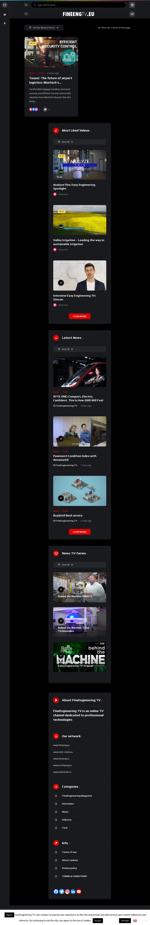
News (32, 73)
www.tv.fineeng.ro (62, 765)
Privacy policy (69, 868)
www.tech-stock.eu (63, 752)
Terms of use (69, 852)
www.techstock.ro (62, 772)
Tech (41, 73)
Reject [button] (9, 915)
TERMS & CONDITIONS (74, 876)
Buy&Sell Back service (68, 515)
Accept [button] (98, 920)
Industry (67, 819)
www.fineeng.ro (61, 758)
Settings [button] (125, 920)
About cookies (70, 860)
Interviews (68, 803)
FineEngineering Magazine (77, 795)
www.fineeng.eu (61, 745)
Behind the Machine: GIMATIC (75, 596)
